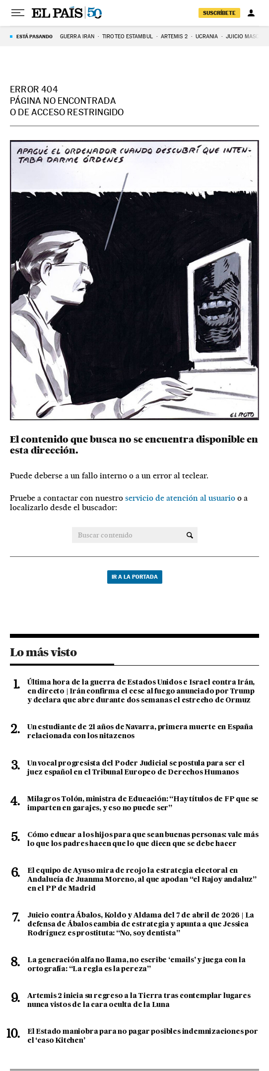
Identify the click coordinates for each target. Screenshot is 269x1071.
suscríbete (219, 12)
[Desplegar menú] (18, 13)
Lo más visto (43, 652)
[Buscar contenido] (190, 535)
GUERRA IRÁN (77, 36)
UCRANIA (207, 36)
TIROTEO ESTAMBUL (127, 36)
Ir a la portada (135, 576)
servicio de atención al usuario (180, 498)
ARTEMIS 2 (174, 36)
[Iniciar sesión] (251, 13)
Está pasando (34, 36)
